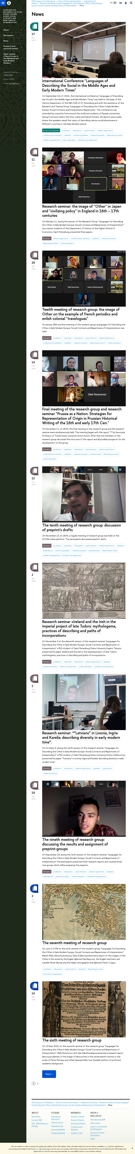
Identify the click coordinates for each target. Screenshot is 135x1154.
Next (49, 1074)
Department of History (89, 1102)
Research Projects (77, 1120)
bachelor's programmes (87, 140)
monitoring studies (81, 135)
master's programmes (51, 140)
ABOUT (35, 1112)
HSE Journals (95, 1123)
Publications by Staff (97, 1119)
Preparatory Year (57, 1126)
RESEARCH (76, 1112)
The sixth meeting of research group (71, 1040)
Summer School (57, 1122)
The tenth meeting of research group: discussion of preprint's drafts (81, 527)
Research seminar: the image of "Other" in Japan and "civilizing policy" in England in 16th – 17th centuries (81, 211)
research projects (97, 135)
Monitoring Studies (78, 1123)
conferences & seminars (52, 135)
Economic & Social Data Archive (97, 1133)
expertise (67, 338)
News (5, 40)
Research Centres (77, 1116)
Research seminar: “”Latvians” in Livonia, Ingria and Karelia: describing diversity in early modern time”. (81, 737)
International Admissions (56, 1117)
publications (47, 550)
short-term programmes (52, 974)
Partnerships (36, 1116)
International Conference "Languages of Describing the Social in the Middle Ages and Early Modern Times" (78, 85)
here (106, 1146)
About (6, 30)
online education (69, 140)
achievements (95, 454)
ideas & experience (105, 130)
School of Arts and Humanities (67, 1102)
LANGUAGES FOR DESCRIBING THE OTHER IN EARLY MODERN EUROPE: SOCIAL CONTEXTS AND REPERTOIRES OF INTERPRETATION (12, 16)
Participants (8, 35)
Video (92, 1139)
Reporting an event (114, 135)
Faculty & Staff (37, 1120)
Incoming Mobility (58, 1129)
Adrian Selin (8, 75)
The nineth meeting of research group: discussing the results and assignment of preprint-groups (75, 844)
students (67, 135)
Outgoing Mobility (58, 1133)
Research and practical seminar (10, 47)
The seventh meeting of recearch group (74, 942)
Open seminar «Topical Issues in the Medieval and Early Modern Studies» (10, 58)
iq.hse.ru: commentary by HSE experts (98, 1127)
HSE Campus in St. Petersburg (43, 1102)
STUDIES (55, 1112)
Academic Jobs (76, 1133)
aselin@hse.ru (14, 83)
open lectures (89, 130)
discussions (77, 130)
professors (66, 130)
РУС (111, 3)
